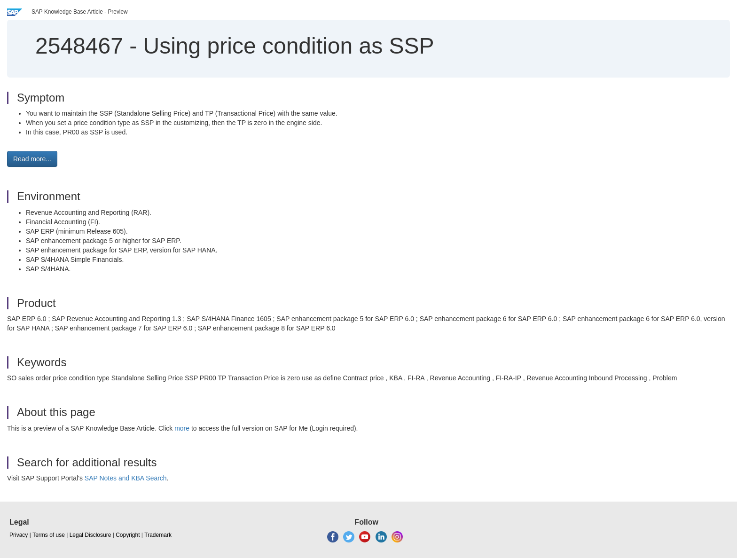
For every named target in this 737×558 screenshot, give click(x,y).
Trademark (158, 535)
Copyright (128, 535)
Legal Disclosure (90, 535)
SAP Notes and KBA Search (126, 478)
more (181, 428)
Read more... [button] (32, 159)
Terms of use (48, 535)
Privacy (18, 535)
